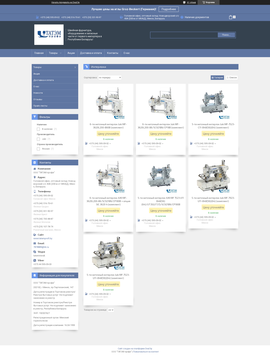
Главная (39, 53)
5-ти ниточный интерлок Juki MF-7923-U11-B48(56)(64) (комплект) (213, 199)
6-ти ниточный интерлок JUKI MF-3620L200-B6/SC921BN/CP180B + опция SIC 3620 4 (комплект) (108, 201)
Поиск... (226, 35)
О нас (127, 53)
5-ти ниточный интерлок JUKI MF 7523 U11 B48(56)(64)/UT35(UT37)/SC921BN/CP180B (161, 201)
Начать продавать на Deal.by (66, 2)
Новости (38, 93)
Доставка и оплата (91, 53)
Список (233, 77)
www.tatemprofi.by (42, 238)
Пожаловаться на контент (146, 352)
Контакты (112, 53)
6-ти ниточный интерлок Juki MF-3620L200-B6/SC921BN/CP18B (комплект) (161, 126)
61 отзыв (191, 2)
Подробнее (168, 9)
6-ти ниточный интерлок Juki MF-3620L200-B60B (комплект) (108, 126)
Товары (53, 53)
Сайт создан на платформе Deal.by (135, 348)
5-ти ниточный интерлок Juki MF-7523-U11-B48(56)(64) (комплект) (108, 276)
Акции (71, 53)
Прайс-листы (40, 105)
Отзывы (37, 99)
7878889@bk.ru (41, 247)
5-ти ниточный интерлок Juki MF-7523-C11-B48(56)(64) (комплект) (213, 126)
